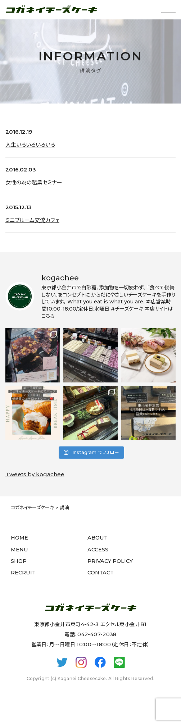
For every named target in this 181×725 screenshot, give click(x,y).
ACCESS (97, 549)
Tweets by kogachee (34, 474)
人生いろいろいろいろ (30, 144)
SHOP (19, 561)
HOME (19, 537)
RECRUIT (23, 572)
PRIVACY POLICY (110, 561)
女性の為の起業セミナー (33, 182)
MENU (19, 549)
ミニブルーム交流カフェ (32, 220)
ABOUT (97, 537)
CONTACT (100, 572)
